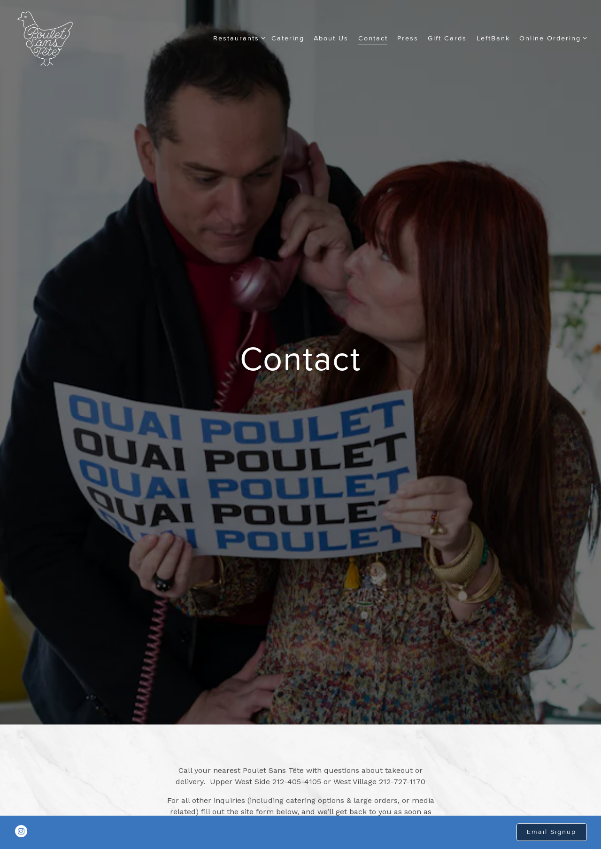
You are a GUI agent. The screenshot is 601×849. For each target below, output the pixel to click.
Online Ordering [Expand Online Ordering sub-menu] (551, 37)
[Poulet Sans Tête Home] (45, 38)
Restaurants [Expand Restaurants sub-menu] (237, 37)
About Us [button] (331, 38)
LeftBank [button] (493, 38)
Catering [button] (287, 38)
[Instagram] (21, 816)
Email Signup (551, 816)
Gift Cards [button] (447, 38)
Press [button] (407, 38)
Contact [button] (373, 38)
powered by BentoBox (300, 841)
